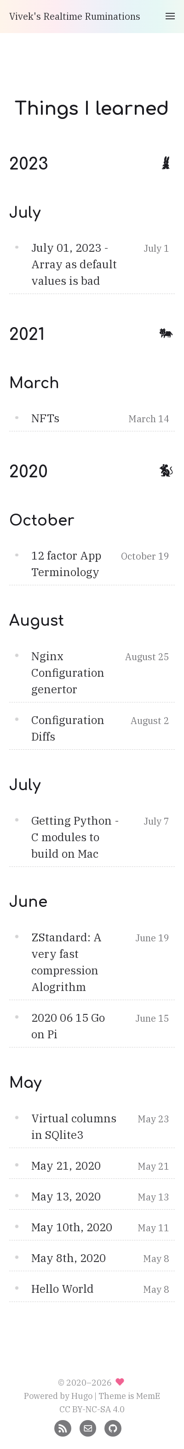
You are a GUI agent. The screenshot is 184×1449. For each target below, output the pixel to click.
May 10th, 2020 (71, 1227)
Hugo (81, 1396)
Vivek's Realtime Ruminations (74, 16)
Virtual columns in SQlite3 (73, 1126)
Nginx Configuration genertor (67, 672)
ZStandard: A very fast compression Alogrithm (66, 962)
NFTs (45, 418)
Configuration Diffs (67, 728)
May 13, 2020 (66, 1196)
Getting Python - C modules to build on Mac (75, 837)
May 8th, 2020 (68, 1258)
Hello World (62, 1288)
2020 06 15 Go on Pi (68, 1025)
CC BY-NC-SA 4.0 (92, 1409)
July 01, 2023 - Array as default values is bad (74, 264)
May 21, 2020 (66, 1165)
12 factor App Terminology (66, 563)
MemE (148, 1396)
